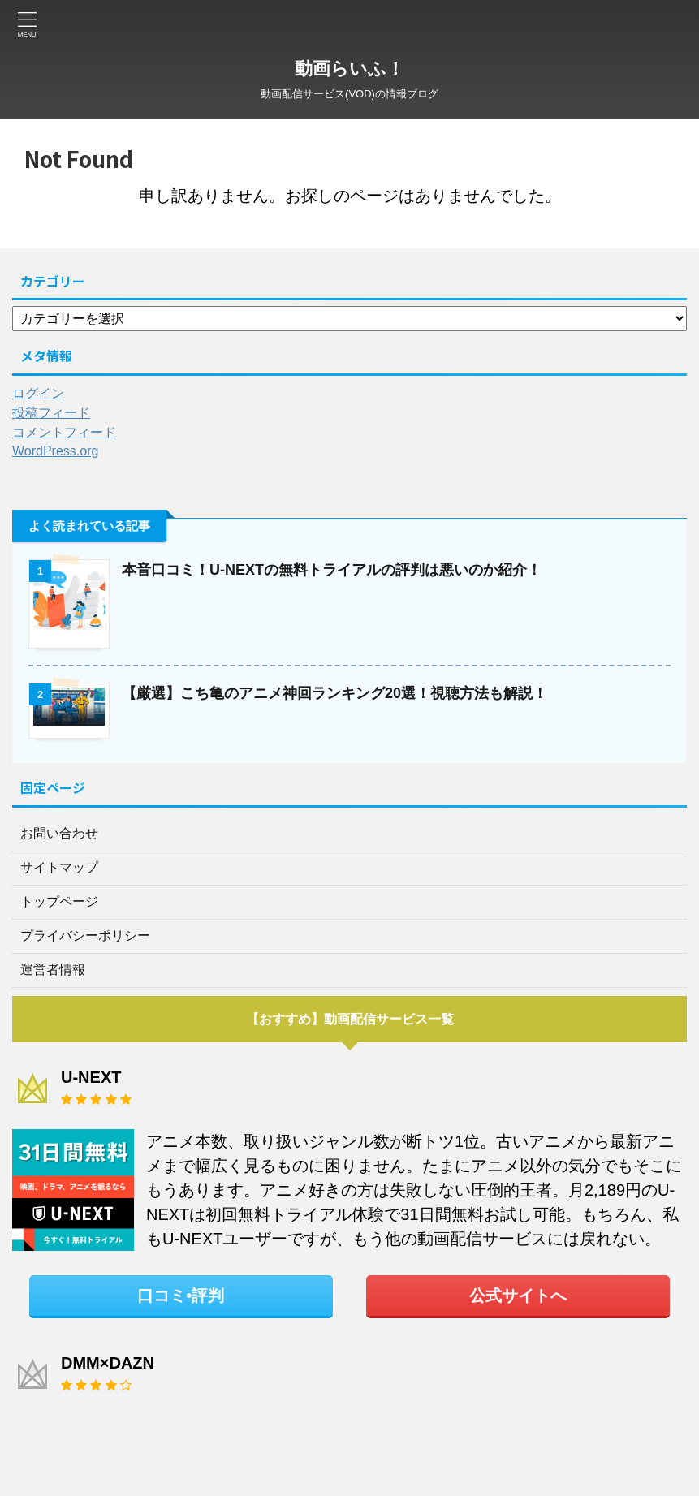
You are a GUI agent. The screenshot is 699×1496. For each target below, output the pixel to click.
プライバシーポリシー (85, 935)
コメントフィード (64, 432)
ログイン (38, 393)
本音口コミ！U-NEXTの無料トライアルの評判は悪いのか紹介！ (332, 570)
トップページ (59, 901)
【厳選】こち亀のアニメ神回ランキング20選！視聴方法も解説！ (334, 693)
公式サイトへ (518, 1295)
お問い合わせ (59, 833)
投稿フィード (51, 413)
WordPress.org (55, 451)
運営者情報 (52, 969)
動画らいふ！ (349, 68)
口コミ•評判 (180, 1295)
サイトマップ (59, 867)
